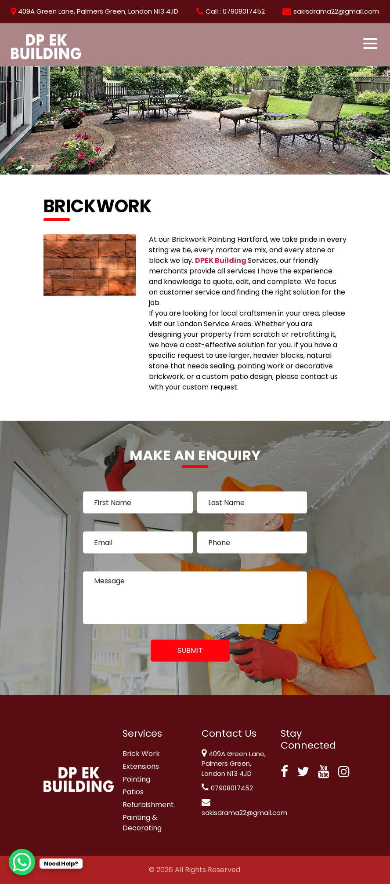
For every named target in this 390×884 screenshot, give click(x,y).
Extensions (141, 766)
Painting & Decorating (142, 822)
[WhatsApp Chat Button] (22, 862)
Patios (133, 792)
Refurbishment (148, 805)
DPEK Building (221, 260)
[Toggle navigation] (371, 43)
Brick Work (141, 754)
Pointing (136, 779)
